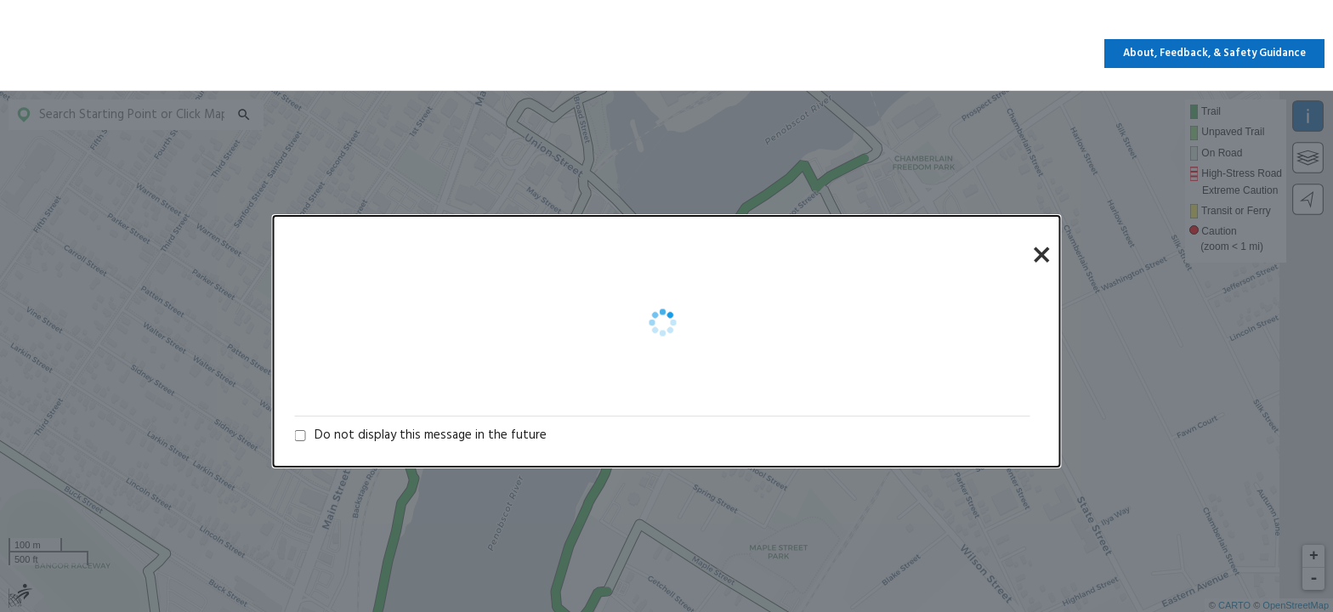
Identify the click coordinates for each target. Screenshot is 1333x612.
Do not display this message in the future (431, 435)
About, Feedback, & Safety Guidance (1214, 53)
